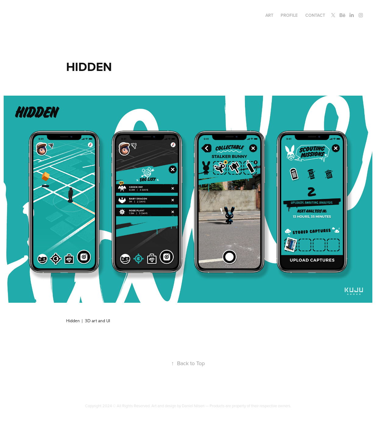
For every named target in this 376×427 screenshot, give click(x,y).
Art (269, 15)
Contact (315, 15)
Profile (289, 15)
